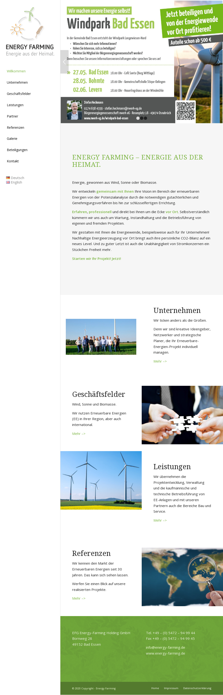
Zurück (64, 62)
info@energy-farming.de (165, 647)
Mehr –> (160, 361)
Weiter (219, 62)
